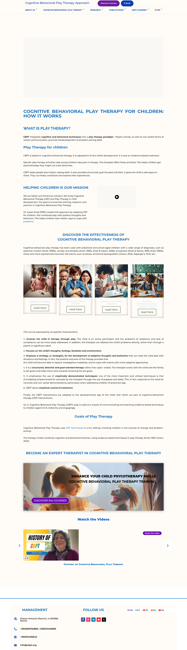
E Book (127, 7)
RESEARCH (95, 18)
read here (39, 298)
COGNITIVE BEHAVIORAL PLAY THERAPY (62, 18)
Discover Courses (109, 7)
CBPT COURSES (139, 18)
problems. (28, 212)
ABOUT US (30, 18)
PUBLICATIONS (116, 18)
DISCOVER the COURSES (50, 491)
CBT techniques (74, 418)
